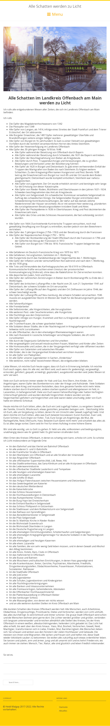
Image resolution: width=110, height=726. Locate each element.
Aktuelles (63, 710)
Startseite (63, 707)
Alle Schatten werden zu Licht (55, 6)
